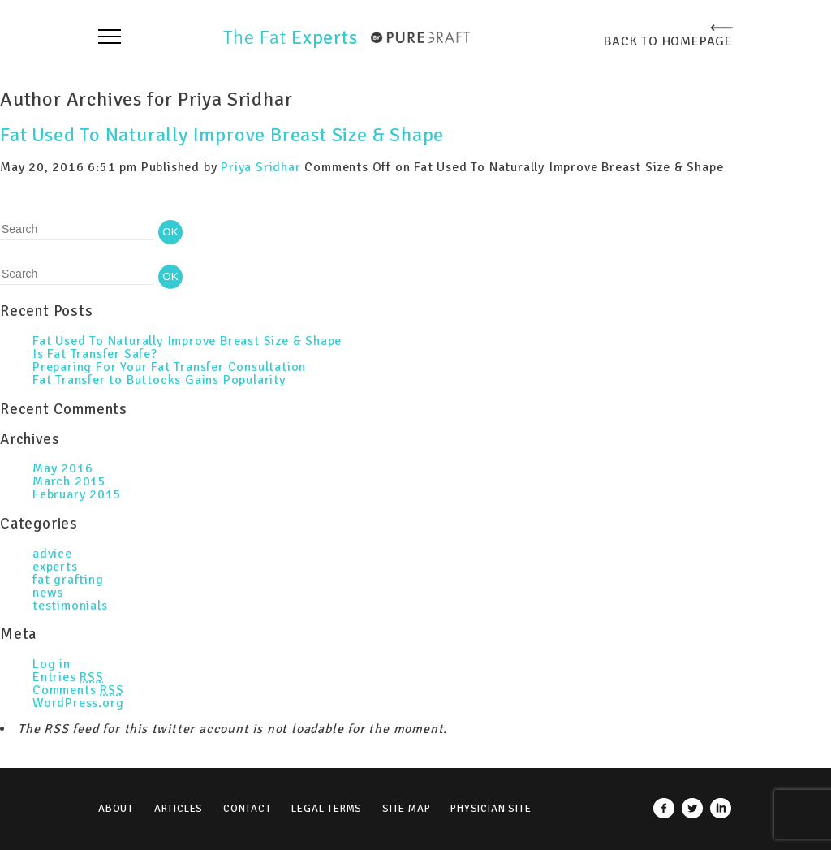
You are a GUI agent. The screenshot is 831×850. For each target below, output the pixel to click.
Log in (51, 664)
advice (52, 554)
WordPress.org (77, 703)
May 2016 (62, 468)
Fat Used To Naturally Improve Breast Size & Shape (222, 135)
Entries (68, 677)
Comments (78, 690)
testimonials (70, 606)
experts (55, 567)
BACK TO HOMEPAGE (668, 40)
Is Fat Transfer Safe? (94, 354)
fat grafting (68, 580)
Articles (178, 808)
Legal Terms (326, 808)
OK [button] (170, 232)
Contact (247, 808)
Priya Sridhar (260, 167)
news (47, 593)
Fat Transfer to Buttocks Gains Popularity (159, 380)
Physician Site (490, 808)
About (116, 808)
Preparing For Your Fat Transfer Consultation (169, 367)
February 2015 (76, 494)
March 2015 (69, 481)
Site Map (406, 808)
